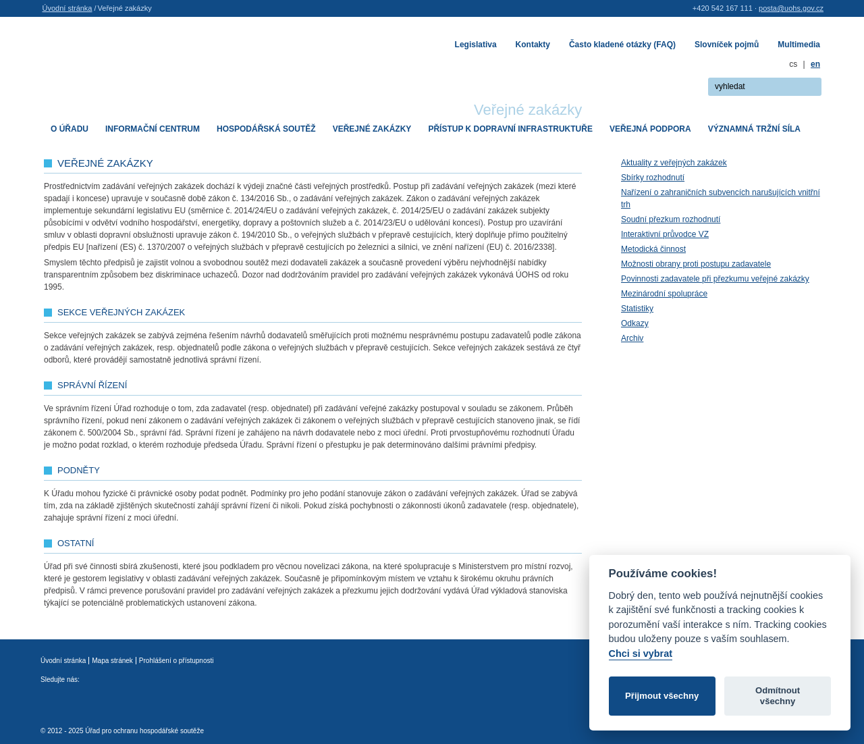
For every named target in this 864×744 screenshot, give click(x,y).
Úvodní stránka (67, 8)
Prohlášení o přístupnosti (176, 660)
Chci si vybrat (640, 653)
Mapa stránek (112, 660)
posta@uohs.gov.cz (791, 8)
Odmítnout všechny (777, 695)
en (815, 64)
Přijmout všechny (662, 696)
